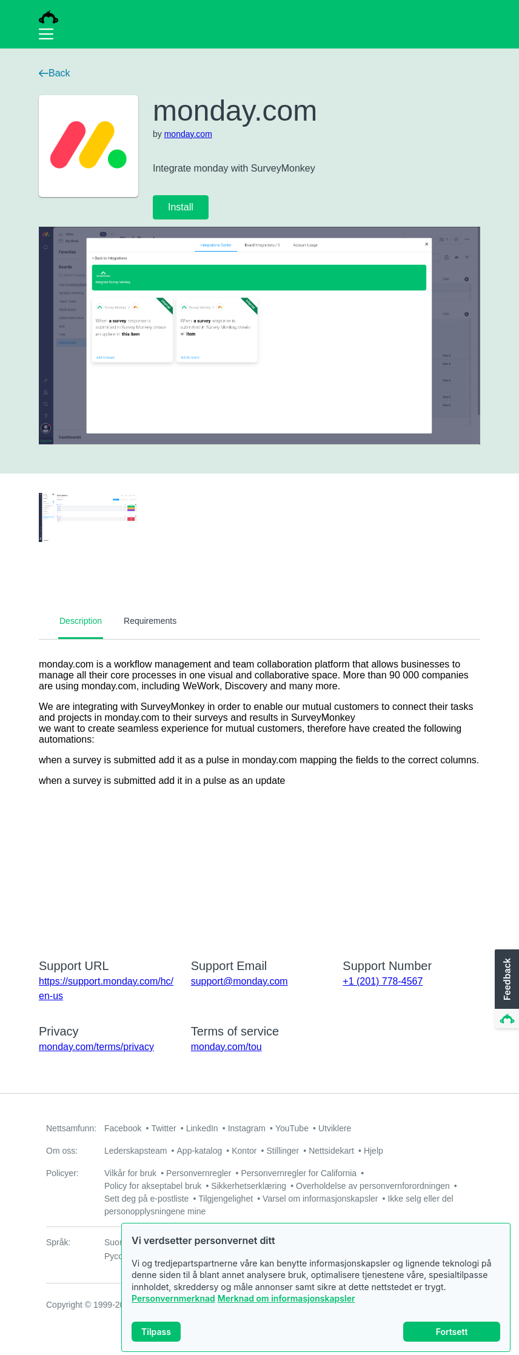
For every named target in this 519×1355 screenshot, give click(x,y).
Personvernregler (198, 1173)
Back (54, 73)
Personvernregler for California (299, 1173)
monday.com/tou (226, 1047)
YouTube (292, 1128)
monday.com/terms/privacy (96, 1047)
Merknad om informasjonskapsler (286, 1302)
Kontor (244, 1151)
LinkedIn (202, 1128)
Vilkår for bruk (130, 1173)
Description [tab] (80, 621)
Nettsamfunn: (71, 1128)
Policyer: (62, 1173)
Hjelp (373, 1151)
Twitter (163, 1128)
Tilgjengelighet (225, 1198)
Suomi (116, 1242)
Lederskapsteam (135, 1151)
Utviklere (334, 1128)
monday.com (188, 134)
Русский (120, 1256)
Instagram (247, 1128)
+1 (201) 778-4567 (383, 981)
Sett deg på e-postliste (146, 1198)
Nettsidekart (331, 1151)
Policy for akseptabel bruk (152, 1186)
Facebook (122, 1128)
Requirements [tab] (150, 621)
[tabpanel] (259, 791)
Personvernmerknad (173, 1302)
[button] (505, 989)
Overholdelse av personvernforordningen (373, 1186)
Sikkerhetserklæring (248, 1186)
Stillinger (282, 1151)
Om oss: (62, 1151)
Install (180, 207)
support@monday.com (239, 981)
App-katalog (200, 1151)
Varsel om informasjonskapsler (320, 1198)
